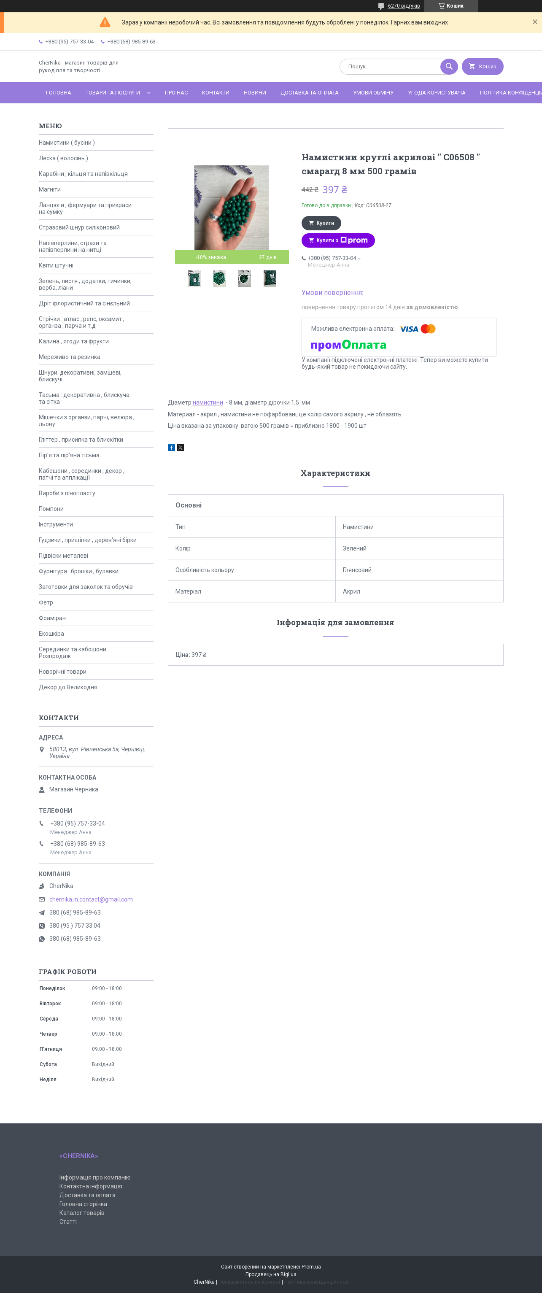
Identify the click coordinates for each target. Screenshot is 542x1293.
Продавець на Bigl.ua (271, 1274)
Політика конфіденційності (316, 1282)
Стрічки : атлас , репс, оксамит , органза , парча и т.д (81, 322)
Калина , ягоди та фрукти (74, 341)
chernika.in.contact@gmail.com (91, 899)
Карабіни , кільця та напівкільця (83, 173)
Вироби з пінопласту (67, 493)
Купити (325, 223)
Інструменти (56, 524)
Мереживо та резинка (69, 357)
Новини (255, 92)
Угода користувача (437, 92)
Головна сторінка (83, 1204)
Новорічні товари (62, 671)
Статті (68, 1221)
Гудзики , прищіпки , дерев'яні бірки (88, 540)
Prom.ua (311, 1267)
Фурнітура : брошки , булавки (79, 571)
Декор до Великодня (68, 687)
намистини (208, 402)
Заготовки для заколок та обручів (86, 586)
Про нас (176, 92)
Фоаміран (52, 618)
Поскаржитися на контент (249, 1282)
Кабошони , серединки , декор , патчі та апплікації (81, 474)
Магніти (50, 189)
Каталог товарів (82, 1212)
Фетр (46, 602)
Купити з (342, 240)
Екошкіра (51, 633)
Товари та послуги (113, 92)
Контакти (215, 92)
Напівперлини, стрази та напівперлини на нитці (73, 246)
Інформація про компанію (95, 1177)
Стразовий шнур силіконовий (79, 227)
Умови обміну (373, 92)
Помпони (51, 508)
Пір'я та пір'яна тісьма (69, 455)
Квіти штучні (56, 265)
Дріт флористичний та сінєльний (84, 303)
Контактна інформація (90, 1186)
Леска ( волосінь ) (63, 158)
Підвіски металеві (63, 555)
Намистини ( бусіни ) (67, 142)
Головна (58, 92)
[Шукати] (449, 67)
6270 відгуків (404, 6)
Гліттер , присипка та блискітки (81, 439)
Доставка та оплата (309, 92)
